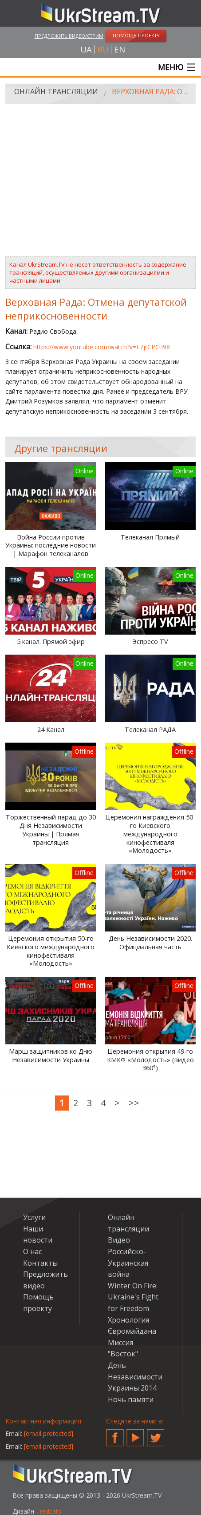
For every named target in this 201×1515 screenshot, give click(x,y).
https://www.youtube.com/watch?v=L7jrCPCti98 (101, 347)
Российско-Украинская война (128, 1263)
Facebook (115, 1434)
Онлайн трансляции (56, 91)
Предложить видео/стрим (69, 35)
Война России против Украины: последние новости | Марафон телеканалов (50, 545)
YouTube (135, 1434)
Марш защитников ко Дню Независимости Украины (50, 1055)
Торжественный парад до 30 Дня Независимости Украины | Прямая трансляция (51, 829)
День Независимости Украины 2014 (135, 1376)
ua (86, 49)
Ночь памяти (131, 1399)
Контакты (40, 1263)
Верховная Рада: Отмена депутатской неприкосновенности (150, 91)
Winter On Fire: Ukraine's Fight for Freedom (133, 1297)
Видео (119, 1240)
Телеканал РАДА (150, 730)
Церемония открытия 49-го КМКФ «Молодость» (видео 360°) (150, 1059)
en (119, 49)
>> (134, 1103)
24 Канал (50, 730)
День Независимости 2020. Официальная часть (150, 943)
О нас (32, 1251)
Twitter (156, 1434)
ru (103, 49)
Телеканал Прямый (150, 537)
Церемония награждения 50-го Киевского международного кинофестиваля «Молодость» (150, 834)
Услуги (34, 1217)
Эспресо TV (150, 642)
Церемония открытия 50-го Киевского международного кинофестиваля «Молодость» (51, 951)
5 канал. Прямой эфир (51, 642)
